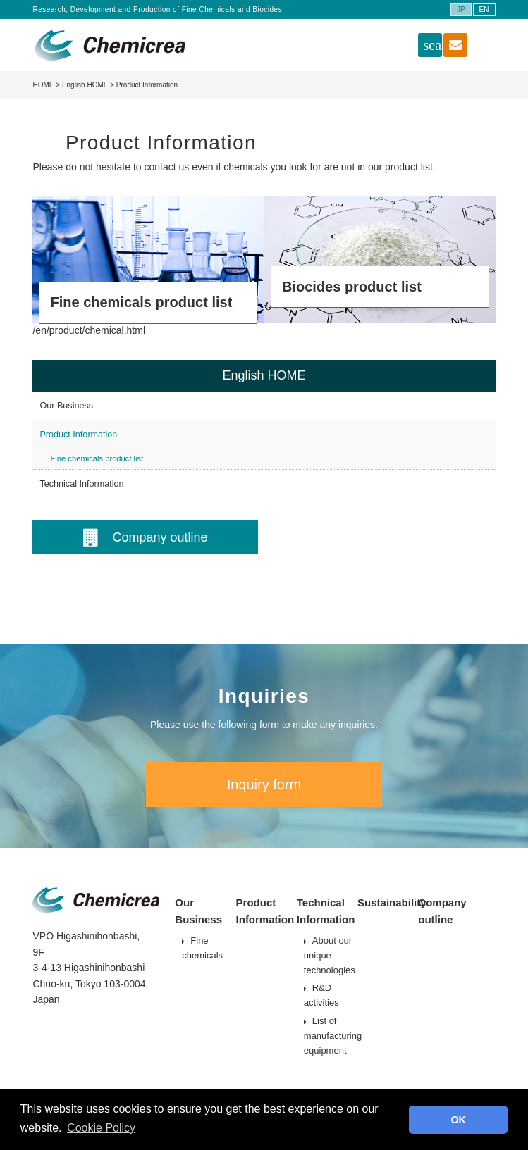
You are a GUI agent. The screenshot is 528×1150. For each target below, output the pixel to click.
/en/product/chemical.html (88, 330)
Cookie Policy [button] (101, 1128)
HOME (43, 85)
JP (461, 9)
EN (484, 9)
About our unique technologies (329, 955)
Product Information (78, 434)
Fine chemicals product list (141, 302)
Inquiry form (264, 784)
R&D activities (321, 995)
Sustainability (391, 902)
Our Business (66, 406)
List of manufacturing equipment (333, 1035)
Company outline (145, 537)
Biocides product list (352, 286)
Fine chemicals (202, 948)
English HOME (85, 85)
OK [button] (458, 1119)
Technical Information (81, 484)
